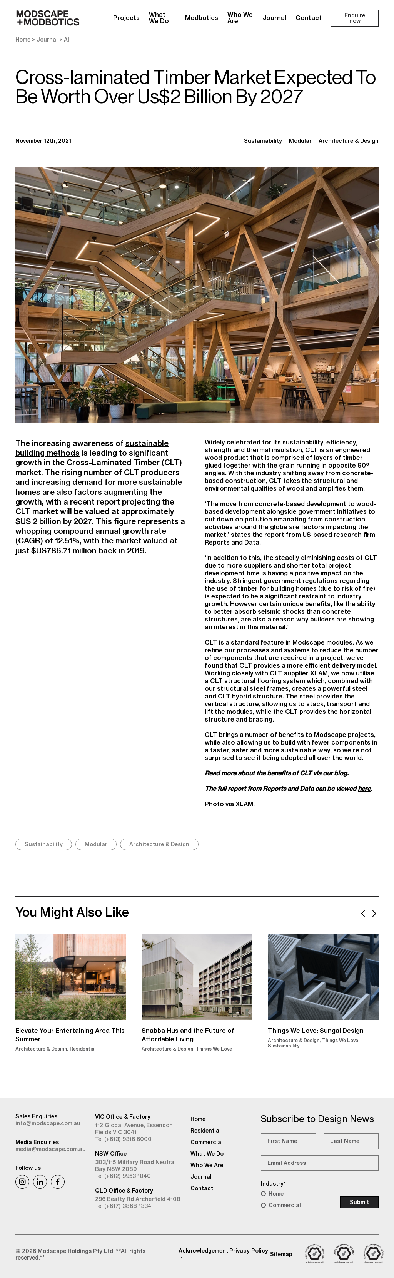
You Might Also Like (72, 912)
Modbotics (201, 18)
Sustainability (263, 140)
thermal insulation (274, 450)
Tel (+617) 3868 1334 (123, 1206)
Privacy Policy (248, 1250)
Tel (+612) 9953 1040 (123, 1176)
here (364, 788)
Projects (126, 18)
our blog (335, 773)
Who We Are (240, 18)
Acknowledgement (203, 1250)
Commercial (285, 1205)
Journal (274, 18)
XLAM (244, 804)
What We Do (159, 18)
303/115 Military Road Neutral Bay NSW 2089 (135, 1166)
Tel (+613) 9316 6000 (123, 1139)
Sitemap (281, 1254)
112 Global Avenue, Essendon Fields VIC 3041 (134, 1129)
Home (22, 39)
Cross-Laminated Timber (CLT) (124, 462)
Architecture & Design (349, 140)
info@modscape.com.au (47, 1123)
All (67, 39)
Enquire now (354, 18)
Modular (300, 140)
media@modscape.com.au (50, 1149)
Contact (309, 18)
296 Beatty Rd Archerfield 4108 (137, 1199)
